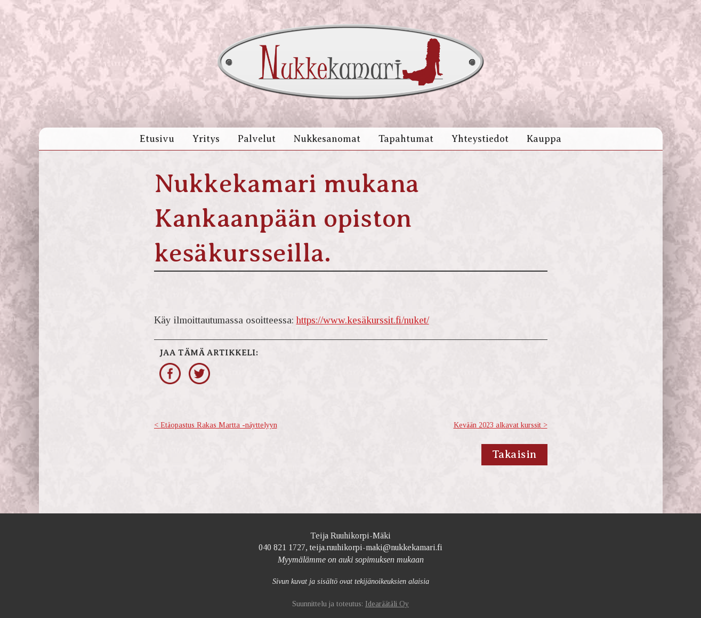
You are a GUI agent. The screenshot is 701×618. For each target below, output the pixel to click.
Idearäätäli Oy (387, 604)
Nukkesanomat (327, 138)
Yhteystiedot (480, 138)
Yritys (206, 138)
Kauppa (544, 138)
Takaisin (514, 454)
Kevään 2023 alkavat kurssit (497, 425)
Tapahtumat (405, 138)
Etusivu (157, 138)
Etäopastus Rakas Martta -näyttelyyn (218, 425)
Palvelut (257, 138)
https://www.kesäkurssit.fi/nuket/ (362, 320)
